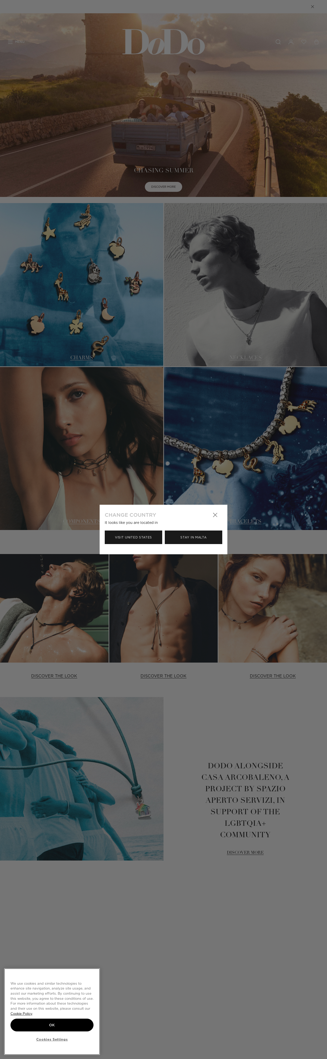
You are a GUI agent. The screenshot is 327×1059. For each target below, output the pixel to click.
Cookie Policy (21, 1013)
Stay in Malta (193, 537)
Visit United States (133, 537)
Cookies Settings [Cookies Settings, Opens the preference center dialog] (52, 1039)
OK (52, 1025)
